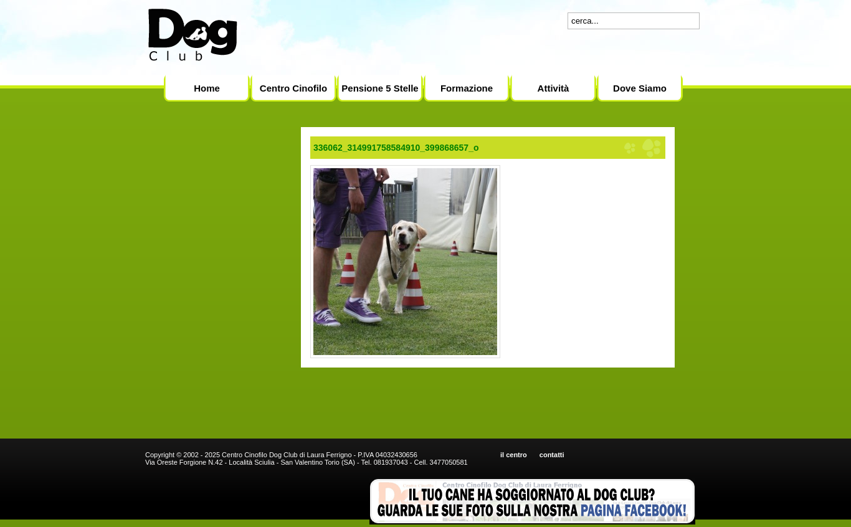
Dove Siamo (640, 88)
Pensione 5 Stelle (379, 88)
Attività (553, 88)
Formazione (466, 88)
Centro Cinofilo (293, 88)
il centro (513, 454)
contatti (552, 454)
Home (207, 88)
